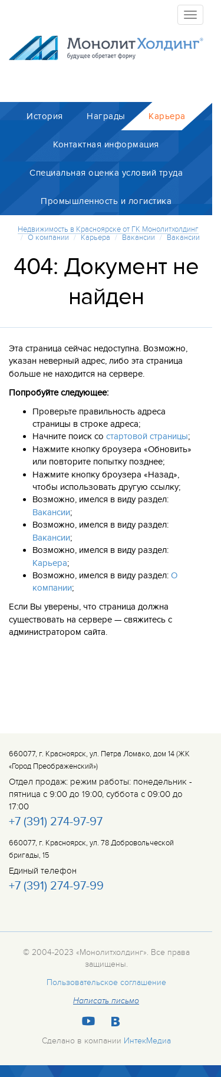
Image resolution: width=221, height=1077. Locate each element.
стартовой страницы (147, 436)
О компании (48, 237)
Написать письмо (106, 1001)
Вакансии (138, 237)
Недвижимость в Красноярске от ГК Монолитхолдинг (108, 229)
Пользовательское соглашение (106, 982)
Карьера (95, 237)
